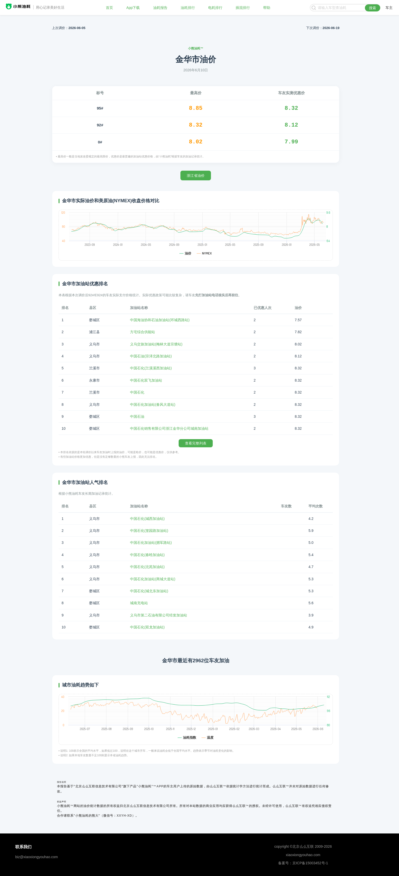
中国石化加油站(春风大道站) (152, 404)
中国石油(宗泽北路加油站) (151, 356)
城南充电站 (139, 603)
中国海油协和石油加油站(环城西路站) (159, 320)
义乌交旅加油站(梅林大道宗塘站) (156, 344)
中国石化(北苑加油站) (147, 567)
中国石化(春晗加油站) (147, 555)
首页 (109, 7)
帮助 (266, 7)
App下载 (133, 7)
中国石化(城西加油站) (147, 519)
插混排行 (243, 7)
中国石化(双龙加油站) (147, 627)
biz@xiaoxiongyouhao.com (36, 857)
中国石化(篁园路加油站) (149, 531)
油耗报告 (160, 7)
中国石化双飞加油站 (146, 380)
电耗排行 (215, 7)
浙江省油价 (196, 175)
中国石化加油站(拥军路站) (151, 543)
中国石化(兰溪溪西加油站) (151, 368)
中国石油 (137, 416)
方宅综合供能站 (142, 332)
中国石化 (137, 392)
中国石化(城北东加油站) (149, 591)
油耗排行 (188, 7)
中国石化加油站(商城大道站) (152, 579)
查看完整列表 (195, 443)
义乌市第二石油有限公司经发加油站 (158, 615)
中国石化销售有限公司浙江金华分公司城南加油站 (169, 428)
